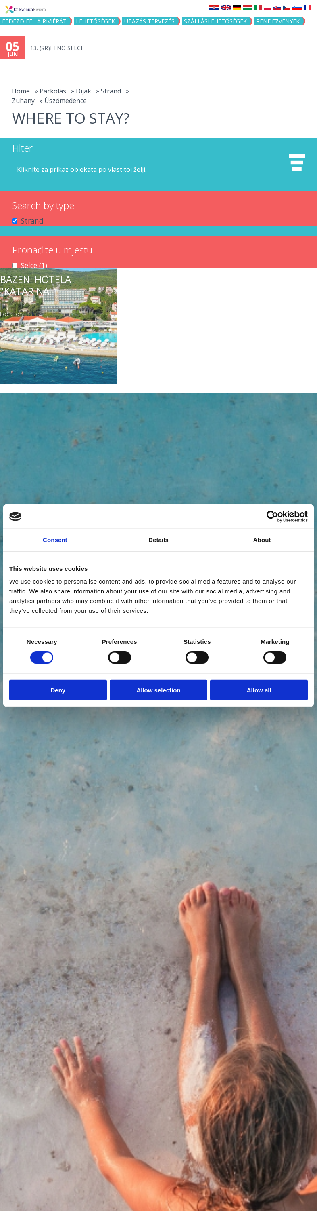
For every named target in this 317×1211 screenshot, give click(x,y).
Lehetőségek (95, 21)
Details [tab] (158, 539)
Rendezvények (278, 21)
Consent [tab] (55, 539)
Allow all (259, 689)
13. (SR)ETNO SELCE (57, 48)
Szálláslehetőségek (215, 21)
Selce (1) (34, 265)
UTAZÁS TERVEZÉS (149, 21)
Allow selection (158, 689)
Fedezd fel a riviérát (34, 21)
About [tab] (262, 539)
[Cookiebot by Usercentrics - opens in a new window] (272, 517)
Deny (57, 689)
